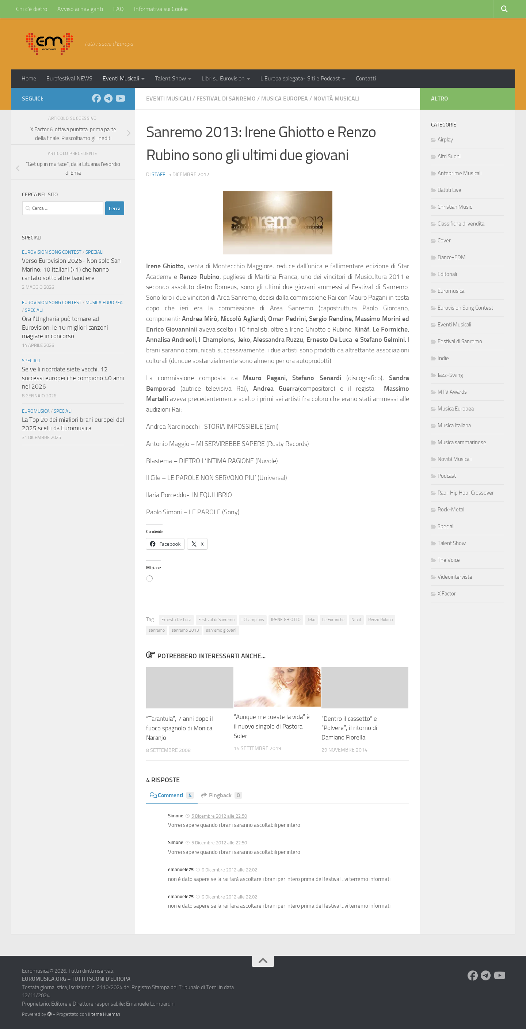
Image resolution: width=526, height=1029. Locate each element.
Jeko (311, 619)
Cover (444, 240)
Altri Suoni (449, 156)
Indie (443, 358)
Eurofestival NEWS (69, 78)
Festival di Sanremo (226, 98)
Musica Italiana (454, 425)
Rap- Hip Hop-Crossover (466, 492)
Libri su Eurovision (223, 78)
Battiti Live (449, 190)
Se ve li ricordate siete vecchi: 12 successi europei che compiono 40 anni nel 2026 (73, 378)
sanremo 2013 (185, 630)
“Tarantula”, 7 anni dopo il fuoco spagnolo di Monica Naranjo (179, 728)
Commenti (172, 794)
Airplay (445, 139)
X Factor (447, 593)
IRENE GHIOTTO (286, 619)
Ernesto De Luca (176, 619)
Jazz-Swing (450, 375)
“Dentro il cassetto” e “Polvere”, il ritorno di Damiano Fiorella (349, 728)
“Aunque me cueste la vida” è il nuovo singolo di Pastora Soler (272, 726)
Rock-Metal (451, 509)
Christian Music (455, 207)
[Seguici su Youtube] (119, 98)
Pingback (222, 794)
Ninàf (356, 619)
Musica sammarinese (462, 442)
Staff (158, 174)
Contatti (366, 78)
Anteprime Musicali (459, 173)
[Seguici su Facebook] (96, 98)
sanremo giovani (221, 630)
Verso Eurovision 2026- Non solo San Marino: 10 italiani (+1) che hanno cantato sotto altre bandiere (71, 269)
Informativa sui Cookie (161, 8)
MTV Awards (452, 392)
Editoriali (447, 274)
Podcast (447, 476)
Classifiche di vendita (461, 223)
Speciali (94, 252)
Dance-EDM (452, 257)
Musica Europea (284, 98)
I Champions (252, 619)
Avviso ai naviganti (80, 8)
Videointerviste (455, 577)
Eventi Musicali (121, 78)
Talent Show (170, 78)
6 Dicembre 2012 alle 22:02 (229, 869)
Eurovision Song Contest (51, 252)
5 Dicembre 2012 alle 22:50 (219, 815)
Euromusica (36, 411)
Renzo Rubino (380, 619)
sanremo (157, 630)
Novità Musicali (336, 98)
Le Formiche (333, 619)
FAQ (118, 8)
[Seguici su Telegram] (108, 98)
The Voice (449, 560)
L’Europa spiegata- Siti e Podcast (300, 78)
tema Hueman (105, 1014)
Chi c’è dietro (31, 8)
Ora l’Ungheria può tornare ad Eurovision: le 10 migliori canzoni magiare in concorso (65, 327)
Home (29, 78)
